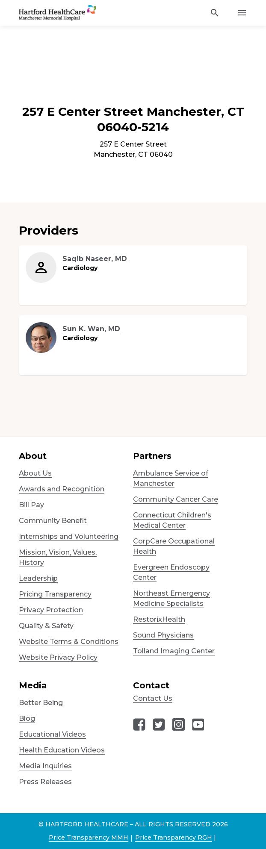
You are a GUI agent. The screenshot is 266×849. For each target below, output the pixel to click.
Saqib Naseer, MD (94, 259)
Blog (27, 718)
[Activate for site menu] (242, 13)
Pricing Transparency (55, 594)
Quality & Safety (46, 626)
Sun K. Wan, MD (91, 329)
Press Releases (45, 782)
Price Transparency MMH (88, 837)
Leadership (38, 578)
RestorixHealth (159, 619)
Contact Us (152, 698)
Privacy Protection (51, 610)
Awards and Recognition (61, 489)
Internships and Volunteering (68, 536)
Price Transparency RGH (173, 837)
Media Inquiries (45, 766)
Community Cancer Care (175, 499)
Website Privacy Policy (58, 657)
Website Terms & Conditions (68, 641)
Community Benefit (53, 521)
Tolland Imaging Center (174, 651)
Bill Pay (31, 505)
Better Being (41, 703)
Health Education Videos (62, 750)
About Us (35, 473)
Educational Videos (52, 734)
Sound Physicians (163, 635)
